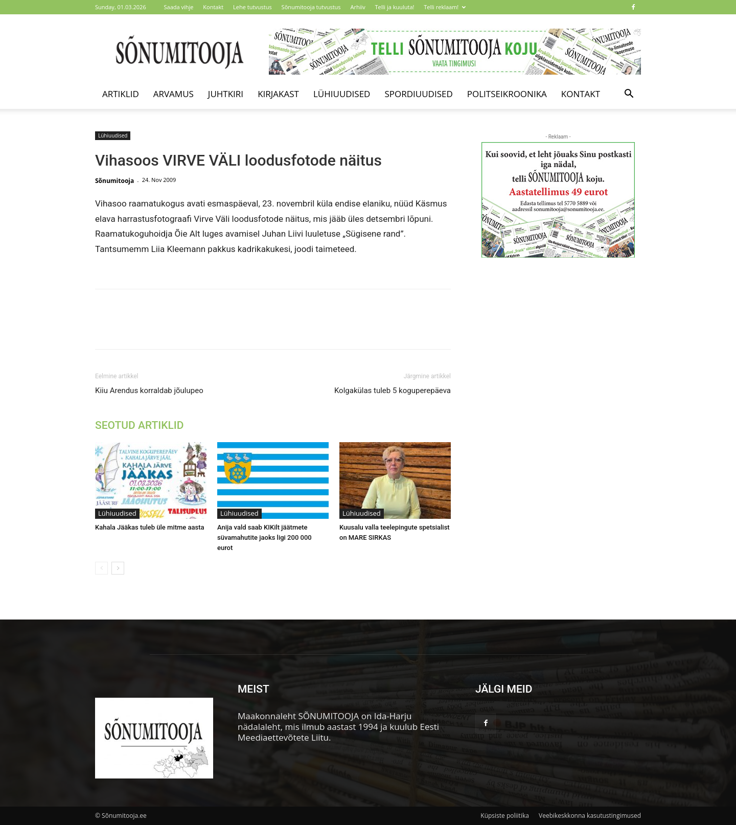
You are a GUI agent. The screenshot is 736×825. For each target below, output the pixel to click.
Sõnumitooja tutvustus (311, 7)
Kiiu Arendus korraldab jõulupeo (149, 390)
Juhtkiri (225, 94)
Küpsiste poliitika (504, 815)
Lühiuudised (342, 94)
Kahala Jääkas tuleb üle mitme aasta (149, 527)
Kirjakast (278, 94)
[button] (628, 94)
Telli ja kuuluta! (395, 7)
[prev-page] (101, 568)
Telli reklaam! (445, 7)
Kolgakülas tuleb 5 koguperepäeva (392, 390)
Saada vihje (179, 7)
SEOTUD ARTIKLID (139, 425)
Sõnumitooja (114, 180)
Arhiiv (357, 7)
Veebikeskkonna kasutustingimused (590, 815)
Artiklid (120, 94)
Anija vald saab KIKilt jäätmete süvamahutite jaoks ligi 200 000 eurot (264, 537)
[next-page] (117, 568)
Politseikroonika (507, 94)
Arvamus (173, 94)
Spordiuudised (418, 94)
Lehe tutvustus (252, 7)
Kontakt (213, 7)
